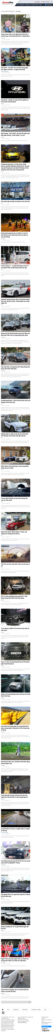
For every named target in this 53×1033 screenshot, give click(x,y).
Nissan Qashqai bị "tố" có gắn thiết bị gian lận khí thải (15, 927)
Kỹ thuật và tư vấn (34, 4)
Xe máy (40, 4)
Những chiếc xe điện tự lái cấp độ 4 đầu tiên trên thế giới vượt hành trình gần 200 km (14, 435)
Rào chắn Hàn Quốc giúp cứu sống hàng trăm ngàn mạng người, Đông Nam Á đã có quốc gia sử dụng (15, 728)
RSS (45, 1009)
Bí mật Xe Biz (48, 5)
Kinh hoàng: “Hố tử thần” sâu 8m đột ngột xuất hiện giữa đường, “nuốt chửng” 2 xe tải (15, 134)
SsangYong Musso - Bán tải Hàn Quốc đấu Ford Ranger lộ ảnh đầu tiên (15, 401)
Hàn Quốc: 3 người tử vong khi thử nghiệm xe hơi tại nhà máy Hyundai (15, 101)
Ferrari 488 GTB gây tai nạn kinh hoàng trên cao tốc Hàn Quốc (14, 499)
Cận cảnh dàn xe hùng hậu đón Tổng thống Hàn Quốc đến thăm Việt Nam (15, 368)
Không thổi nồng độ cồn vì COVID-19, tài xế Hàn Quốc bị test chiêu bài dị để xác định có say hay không (14, 235)
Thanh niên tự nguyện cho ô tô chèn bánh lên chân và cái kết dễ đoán (15, 990)
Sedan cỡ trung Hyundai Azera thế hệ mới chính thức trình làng (15, 695)
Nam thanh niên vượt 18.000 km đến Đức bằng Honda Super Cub (15, 762)
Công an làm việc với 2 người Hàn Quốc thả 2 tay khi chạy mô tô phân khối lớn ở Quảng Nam (15, 35)
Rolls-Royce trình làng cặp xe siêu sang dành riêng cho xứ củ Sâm (15, 467)
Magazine (38, 1)
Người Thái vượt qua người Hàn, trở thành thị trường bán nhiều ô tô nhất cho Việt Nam (15, 959)
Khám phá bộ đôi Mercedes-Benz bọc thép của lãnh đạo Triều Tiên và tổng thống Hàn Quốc (15, 334)
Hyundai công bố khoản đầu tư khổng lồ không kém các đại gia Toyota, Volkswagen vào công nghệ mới (15, 301)
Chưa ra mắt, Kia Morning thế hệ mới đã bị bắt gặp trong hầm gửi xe (15, 663)
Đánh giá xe (22, 4)
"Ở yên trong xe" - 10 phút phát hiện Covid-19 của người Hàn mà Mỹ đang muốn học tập (15, 267)
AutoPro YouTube (45, 1)
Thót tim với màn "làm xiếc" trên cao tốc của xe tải (15, 565)
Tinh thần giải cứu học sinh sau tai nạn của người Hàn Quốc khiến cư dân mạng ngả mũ (14, 796)
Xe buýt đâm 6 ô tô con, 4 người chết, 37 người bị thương (15, 829)
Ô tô (8, 1009)
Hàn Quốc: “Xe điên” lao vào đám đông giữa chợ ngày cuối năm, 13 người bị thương (14, 68)
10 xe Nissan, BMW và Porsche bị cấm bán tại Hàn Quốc (15, 629)
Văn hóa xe (27, 4)
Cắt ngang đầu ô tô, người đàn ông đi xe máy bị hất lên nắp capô (15, 895)
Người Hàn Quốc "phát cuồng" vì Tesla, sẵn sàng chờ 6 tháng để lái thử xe (14, 533)
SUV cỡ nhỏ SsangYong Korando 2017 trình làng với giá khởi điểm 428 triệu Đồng (14, 597)
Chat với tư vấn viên (46, 1026)
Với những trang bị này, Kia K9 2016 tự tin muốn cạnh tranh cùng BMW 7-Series (15, 862)
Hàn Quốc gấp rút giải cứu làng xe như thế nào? (15, 201)
